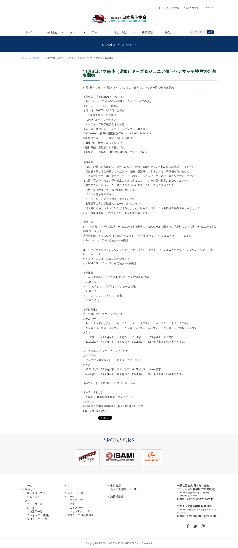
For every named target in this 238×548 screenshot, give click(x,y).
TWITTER (195, 526)
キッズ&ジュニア (80, 511)
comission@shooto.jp (200, 499)
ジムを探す (33, 496)
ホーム (29, 32)
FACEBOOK (188, 526)
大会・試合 (120, 32)
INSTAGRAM (203, 526)
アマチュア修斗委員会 (80, 515)
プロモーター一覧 (37, 519)
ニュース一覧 (35, 504)
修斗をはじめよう (37, 493)
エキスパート (77, 507)
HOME (24, 58)
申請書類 (147, 32)
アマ (94, 32)
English (209, 7)
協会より (170, 32)
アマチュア (76, 500)
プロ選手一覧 (35, 511)
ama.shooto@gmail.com (202, 516)
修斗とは (52, 32)
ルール (31, 508)
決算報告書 (116, 496)
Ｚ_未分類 (34, 58)
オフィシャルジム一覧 (168, 7)
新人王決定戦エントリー (124, 489)
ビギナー (75, 504)
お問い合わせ (192, 7)
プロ (72, 32)
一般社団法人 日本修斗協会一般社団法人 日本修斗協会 (119, 19)
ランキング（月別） (38, 515)
